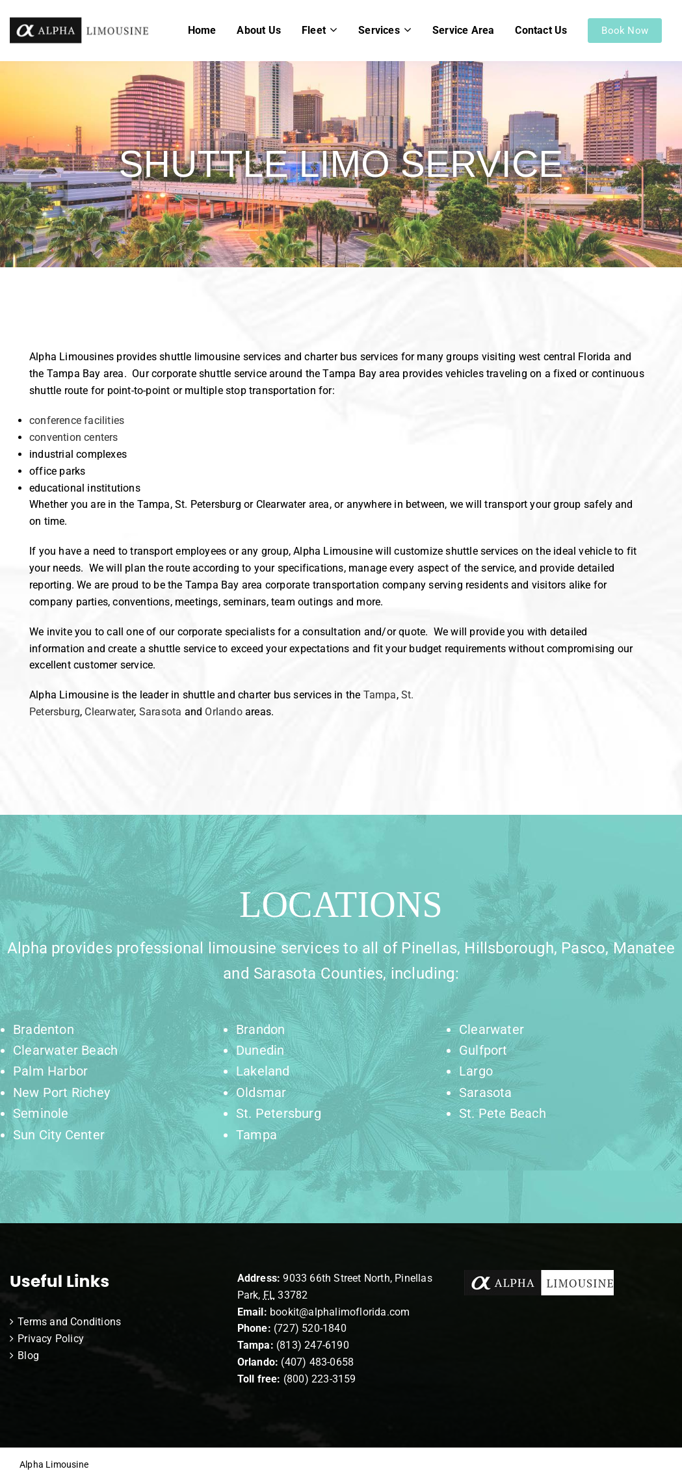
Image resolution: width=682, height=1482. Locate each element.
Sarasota (160, 712)
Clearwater (109, 712)
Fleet (314, 30)
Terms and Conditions (69, 1322)
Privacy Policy (51, 1338)
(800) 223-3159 (319, 1379)
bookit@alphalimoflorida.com (338, 1312)
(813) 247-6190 (312, 1345)
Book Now (624, 30)
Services (379, 30)
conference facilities (76, 420)
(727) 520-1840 (310, 1328)
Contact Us (541, 30)
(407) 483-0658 (317, 1362)
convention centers (73, 437)
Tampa (380, 695)
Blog (28, 1355)
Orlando (223, 712)
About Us (259, 30)
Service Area (463, 30)
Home (202, 30)
